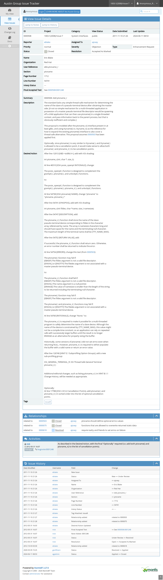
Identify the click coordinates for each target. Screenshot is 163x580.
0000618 (43, 430)
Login (41, 11)
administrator (35, 574)
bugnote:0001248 (45, 449)
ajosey (95, 42)
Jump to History (49, 24)
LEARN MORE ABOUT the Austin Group (62, 11)
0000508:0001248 (56, 90)
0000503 (91, 134)
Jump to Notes (32, 24)
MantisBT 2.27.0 (41, 567)
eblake (47, 42)
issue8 (48, 401)
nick (28, 444)
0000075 (43, 425)
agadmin (55, 554)
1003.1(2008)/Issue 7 (121, 3)
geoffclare (56, 550)
